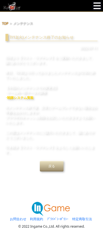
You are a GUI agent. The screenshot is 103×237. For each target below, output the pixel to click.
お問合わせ (18, 219)
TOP (5, 23)
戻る (51, 166)
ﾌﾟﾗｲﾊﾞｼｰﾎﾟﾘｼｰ (57, 219)
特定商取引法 (82, 219)
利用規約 (36, 219)
